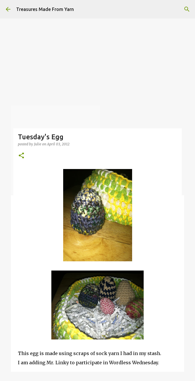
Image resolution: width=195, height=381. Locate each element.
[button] (21, 156)
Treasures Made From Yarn (45, 9)
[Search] (186, 9)
